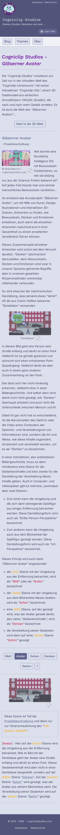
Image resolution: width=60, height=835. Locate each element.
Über (37, 41)
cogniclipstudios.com (39, 821)
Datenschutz (50, 2)
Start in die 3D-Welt (30, 124)
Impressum (37, 2)
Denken (49, 656)
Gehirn (26, 666)
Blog (7, 41)
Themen (22, 41)
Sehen (34, 656)
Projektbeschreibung (18, 721)
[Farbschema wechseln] (47, 31)
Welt (8, 656)
